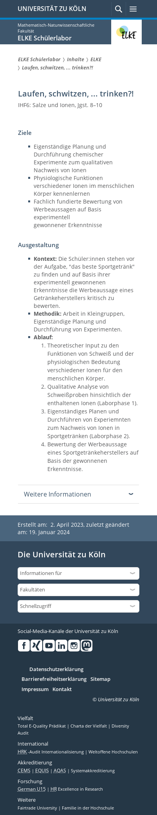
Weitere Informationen (57, 494)
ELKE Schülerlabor (45, 38)
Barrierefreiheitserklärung (54, 679)
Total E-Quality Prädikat (42, 726)
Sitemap (100, 679)
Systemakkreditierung (93, 770)
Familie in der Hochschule (88, 808)
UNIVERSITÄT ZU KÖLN (52, 8)
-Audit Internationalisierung (51, 752)
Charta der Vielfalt (89, 726)
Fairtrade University (38, 808)
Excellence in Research (77, 789)
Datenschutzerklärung (56, 669)
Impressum (35, 689)
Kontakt (62, 689)
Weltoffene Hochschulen (113, 752)
